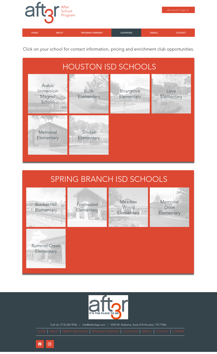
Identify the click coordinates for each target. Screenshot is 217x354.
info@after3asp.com (93, 324)
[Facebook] (40, 344)
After (65, 7)
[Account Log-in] (178, 10)
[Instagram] (49, 344)
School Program (68, 13)
